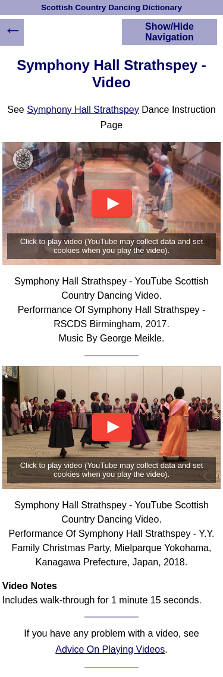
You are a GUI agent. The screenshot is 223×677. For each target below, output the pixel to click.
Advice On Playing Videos (110, 649)
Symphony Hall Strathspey (83, 110)
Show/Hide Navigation (169, 31)
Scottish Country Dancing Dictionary (111, 7)
